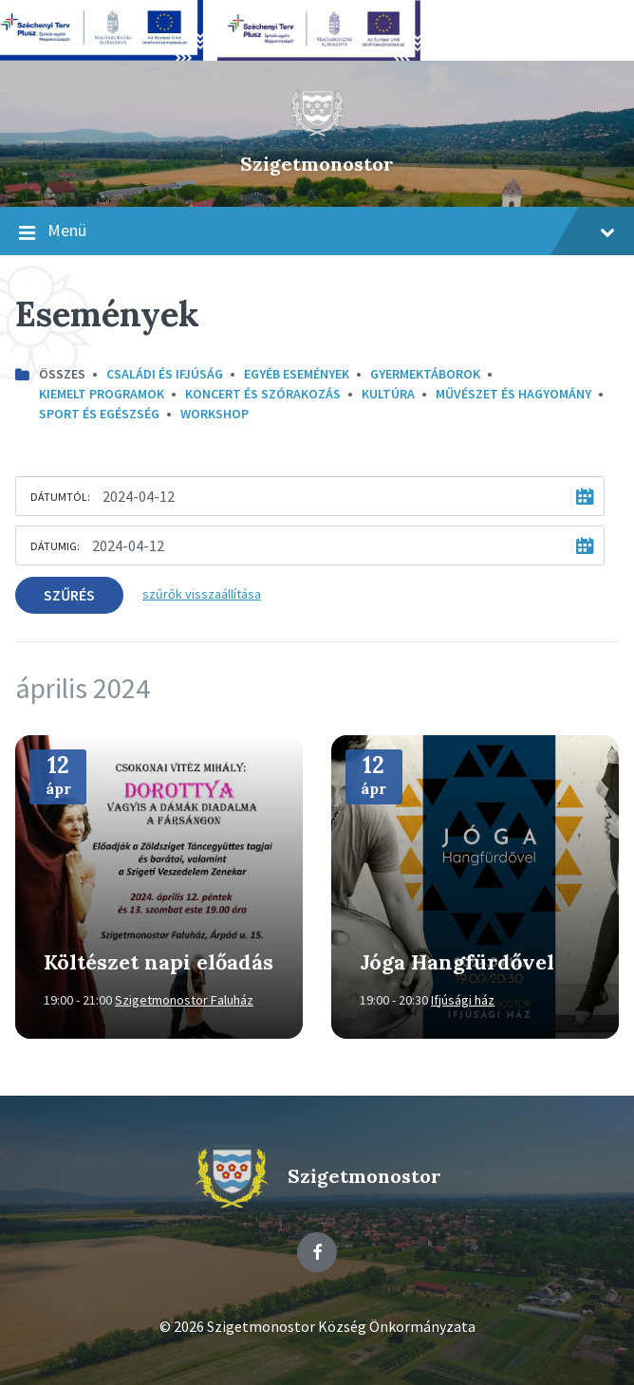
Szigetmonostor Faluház (184, 999)
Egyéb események (296, 373)
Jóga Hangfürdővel (457, 962)
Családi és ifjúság (164, 373)
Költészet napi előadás (158, 962)
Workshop (214, 413)
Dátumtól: (60, 496)
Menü (317, 231)
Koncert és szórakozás (263, 393)
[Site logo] (317, 131)
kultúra (388, 393)
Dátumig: (55, 546)
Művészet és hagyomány (513, 393)
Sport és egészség (99, 413)
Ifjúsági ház (462, 999)
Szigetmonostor (317, 163)
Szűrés (69, 594)
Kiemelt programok (101, 393)
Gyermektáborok (425, 373)
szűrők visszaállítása (201, 593)
